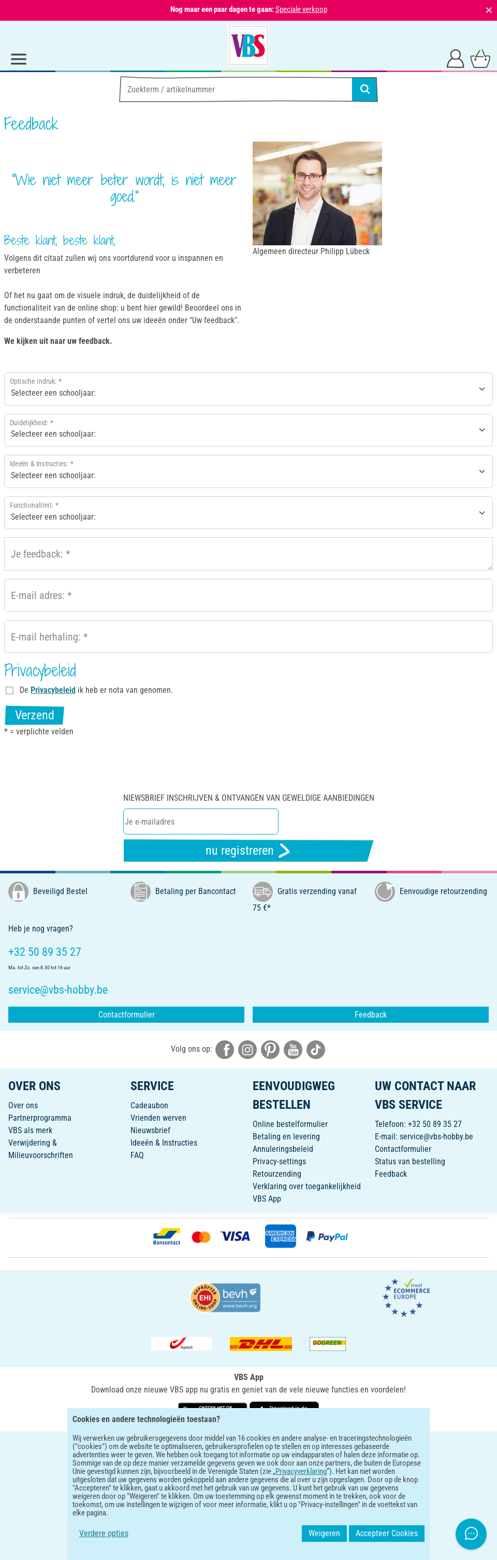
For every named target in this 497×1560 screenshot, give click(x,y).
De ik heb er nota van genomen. (96, 690)
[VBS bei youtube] (293, 1049)
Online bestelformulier (290, 1124)
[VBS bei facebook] (224, 1049)
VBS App (267, 1199)
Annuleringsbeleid (283, 1149)
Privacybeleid (53, 690)
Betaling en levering (286, 1136)
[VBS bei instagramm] (247, 1049)
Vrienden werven (158, 1118)
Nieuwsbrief (150, 1130)
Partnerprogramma (39, 1118)
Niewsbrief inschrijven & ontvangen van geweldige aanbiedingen (248, 798)
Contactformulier (126, 1015)
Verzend (34, 715)
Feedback (371, 1015)
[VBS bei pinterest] (270, 1049)
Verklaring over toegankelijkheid (307, 1186)
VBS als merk (30, 1130)
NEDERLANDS (248, 1446)
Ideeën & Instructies (163, 1143)
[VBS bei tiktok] (315, 1049)
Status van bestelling (410, 1161)
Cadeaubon (149, 1105)
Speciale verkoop (301, 9)
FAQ (137, 1155)
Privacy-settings (279, 1161)
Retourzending (277, 1174)
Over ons (23, 1105)
